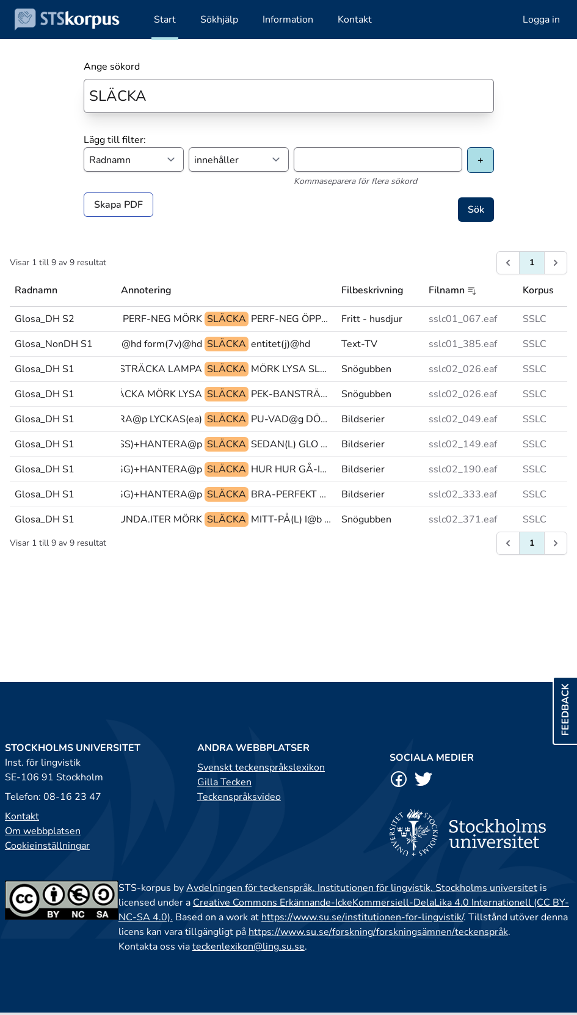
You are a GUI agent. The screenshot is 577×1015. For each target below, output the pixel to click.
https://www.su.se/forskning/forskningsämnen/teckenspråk (378, 932)
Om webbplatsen (43, 831)
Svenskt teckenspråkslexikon (261, 767)
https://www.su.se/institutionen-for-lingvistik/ (362, 917)
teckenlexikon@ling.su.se (248, 946)
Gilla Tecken (224, 782)
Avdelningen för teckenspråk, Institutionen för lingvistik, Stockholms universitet (361, 888)
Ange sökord (112, 66)
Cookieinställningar (47, 845)
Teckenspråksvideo (239, 797)
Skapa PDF (118, 204)
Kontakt (22, 816)
